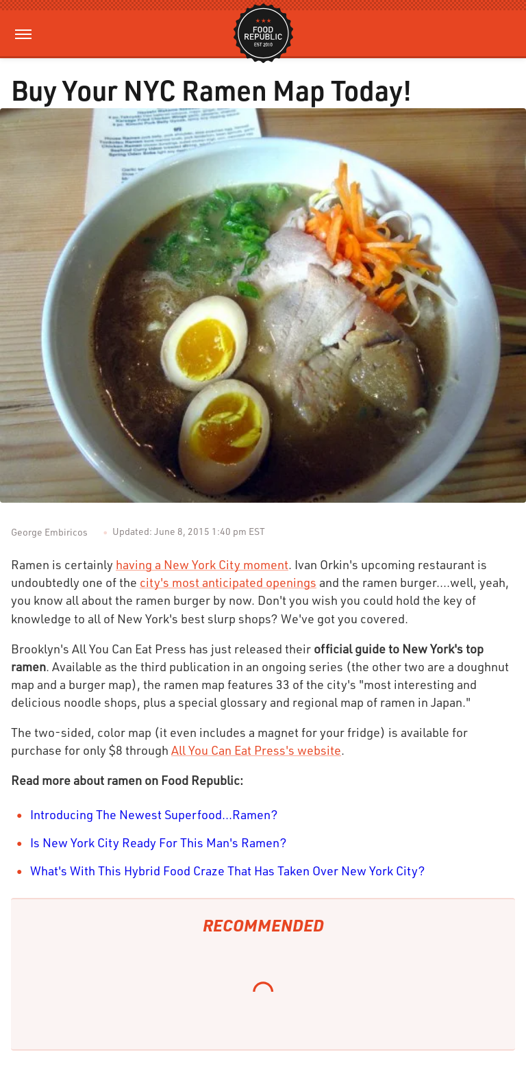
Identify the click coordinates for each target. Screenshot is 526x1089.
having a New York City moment (202, 564)
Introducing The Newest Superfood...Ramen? (154, 814)
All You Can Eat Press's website (256, 750)
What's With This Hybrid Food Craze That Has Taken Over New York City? (227, 870)
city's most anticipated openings (228, 582)
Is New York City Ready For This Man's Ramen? (158, 842)
